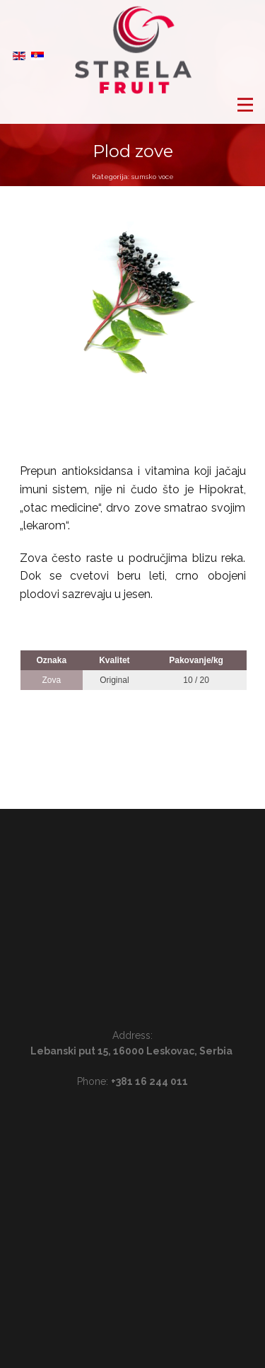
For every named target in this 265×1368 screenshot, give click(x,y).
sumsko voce (152, 176)
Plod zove (133, 151)
